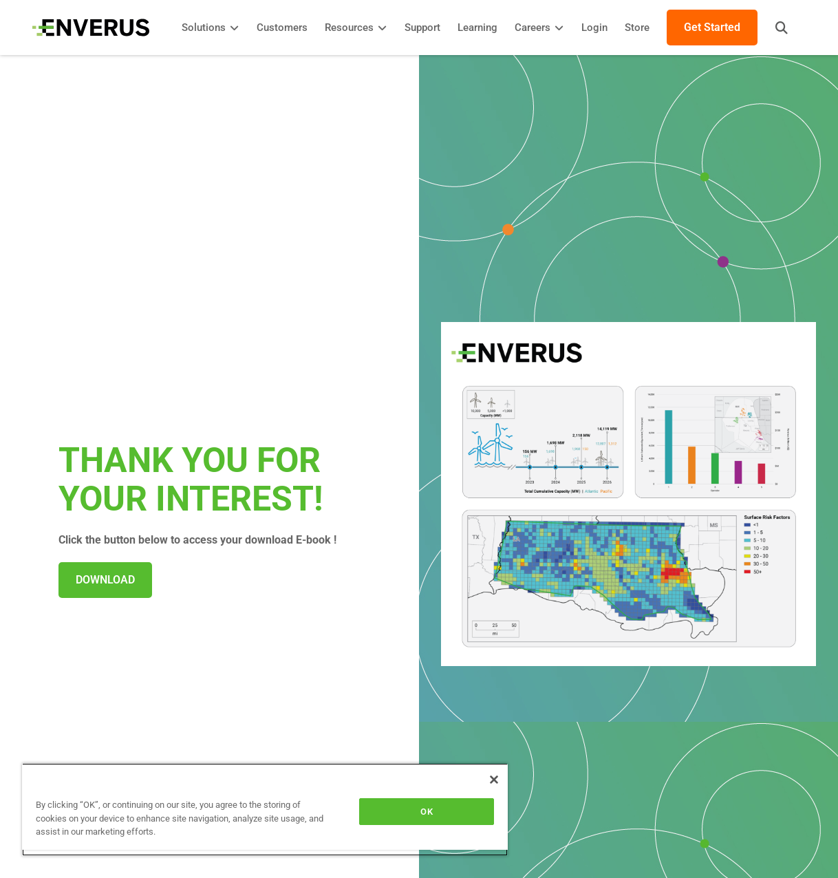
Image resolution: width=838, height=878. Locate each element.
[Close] (494, 779)
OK (426, 811)
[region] (265, 809)
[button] (779, 27)
